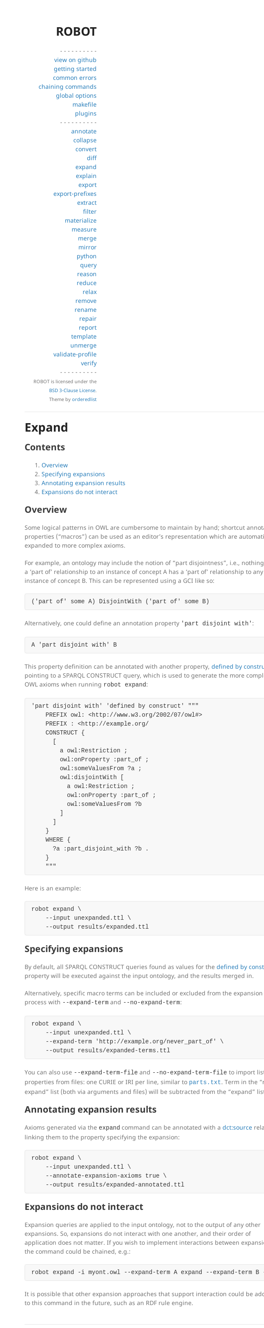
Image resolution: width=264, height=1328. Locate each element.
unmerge (83, 345)
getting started (75, 69)
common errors (75, 77)
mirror (87, 247)
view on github (75, 60)
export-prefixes (75, 193)
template (84, 336)
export (87, 185)
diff (92, 158)
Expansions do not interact (79, 492)
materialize (81, 220)
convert (86, 149)
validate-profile (75, 354)
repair (88, 318)
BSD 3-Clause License (72, 390)
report (88, 327)
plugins (86, 113)
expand (86, 167)
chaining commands (68, 86)
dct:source (237, 1127)
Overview (55, 465)
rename (86, 309)
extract (87, 202)
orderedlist (84, 399)
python (87, 256)
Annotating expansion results (83, 483)
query (88, 265)
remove (86, 301)
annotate (84, 131)
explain (86, 176)
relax (90, 292)
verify (89, 363)
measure (84, 229)
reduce (87, 283)
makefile (84, 104)
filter (90, 211)
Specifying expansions (73, 474)
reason (87, 274)
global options (76, 95)
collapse (85, 140)
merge (87, 238)
